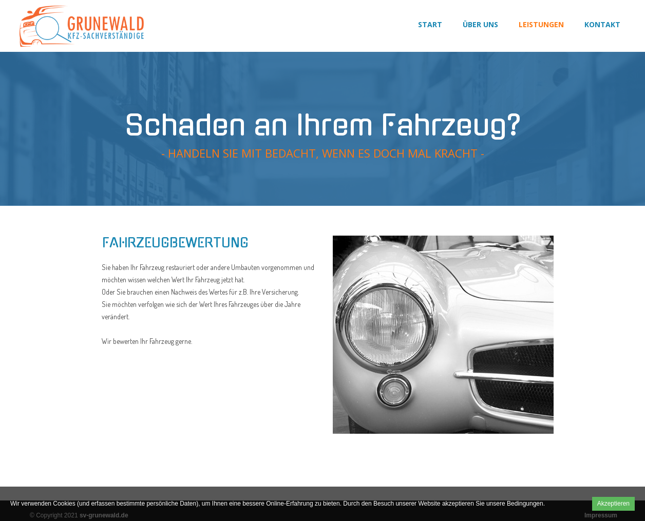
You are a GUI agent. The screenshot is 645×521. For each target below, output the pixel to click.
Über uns (480, 24)
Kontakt (602, 24)
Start (430, 24)
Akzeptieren (613, 503)
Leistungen (541, 24)
